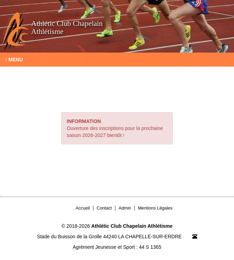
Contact (104, 208)
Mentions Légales (155, 208)
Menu (14, 59)
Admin (125, 208)
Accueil (83, 208)
